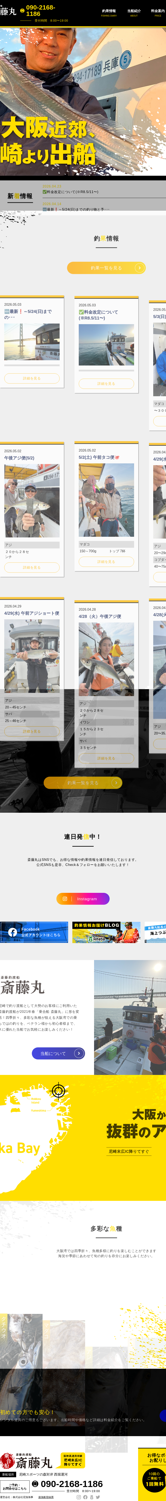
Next (160, 101)
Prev (5, 101)
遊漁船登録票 (46, 1497)
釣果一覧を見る (106, 272)
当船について (35, 1053)
